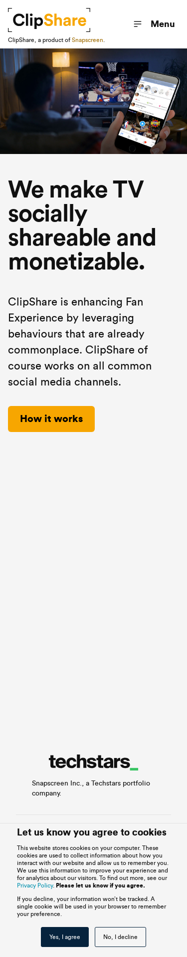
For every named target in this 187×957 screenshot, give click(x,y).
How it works (51, 419)
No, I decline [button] (120, 937)
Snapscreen (87, 40)
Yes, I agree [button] (64, 937)
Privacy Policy (35, 885)
